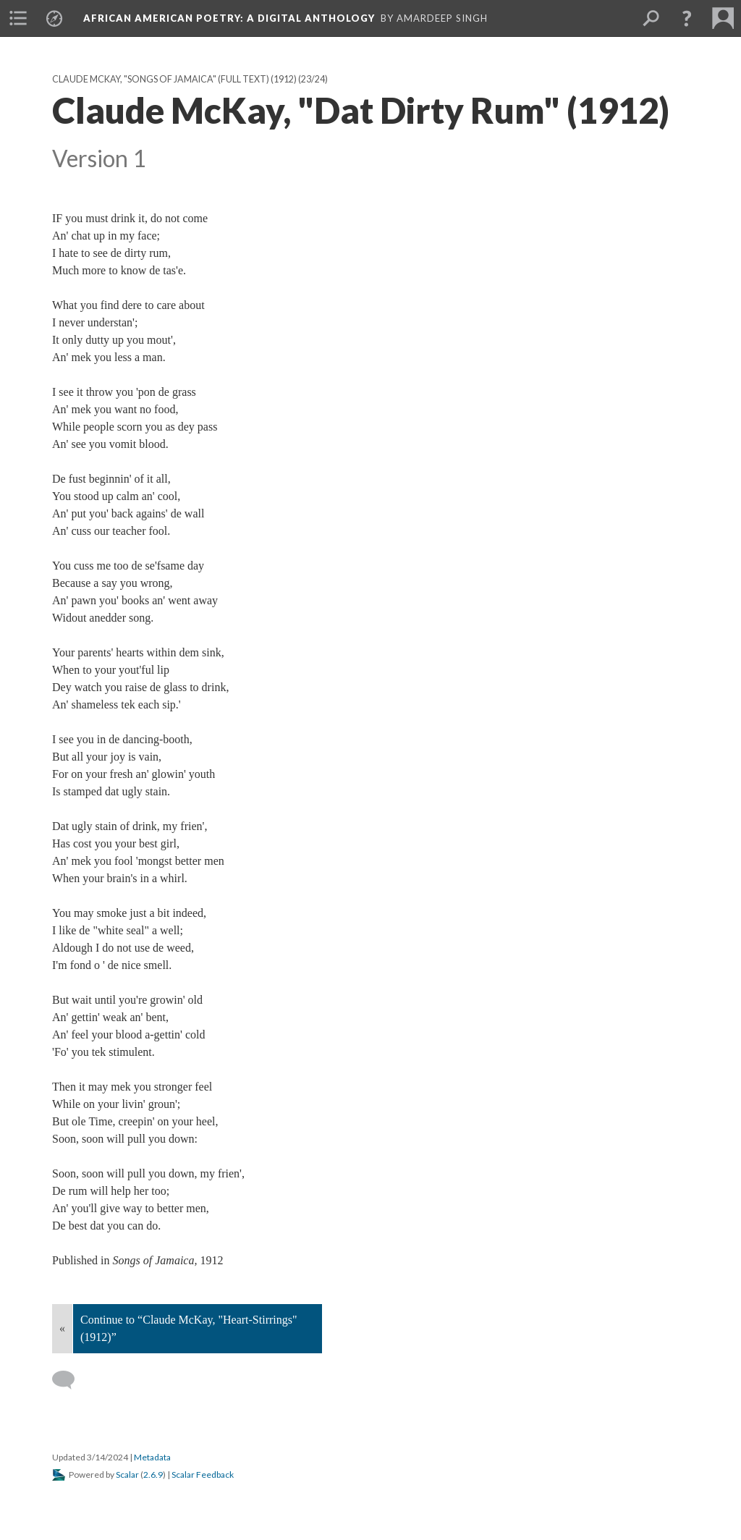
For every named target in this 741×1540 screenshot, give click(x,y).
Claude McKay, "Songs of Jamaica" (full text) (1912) (174, 79)
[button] (687, 18)
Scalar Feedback (203, 1474)
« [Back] (62, 1328)
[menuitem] (18, 18)
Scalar (127, 1474)
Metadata (152, 1457)
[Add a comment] (70, 1380)
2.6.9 (153, 1474)
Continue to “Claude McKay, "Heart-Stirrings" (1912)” (188, 1328)
